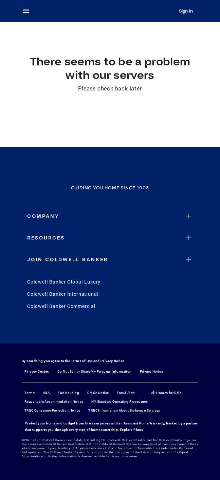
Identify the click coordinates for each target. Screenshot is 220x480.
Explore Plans (131, 429)
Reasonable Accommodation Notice (53, 401)
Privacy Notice (112, 361)
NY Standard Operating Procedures (119, 401)
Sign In (186, 11)
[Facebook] (83, 329)
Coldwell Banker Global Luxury (63, 281)
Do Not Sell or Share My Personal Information (94, 371)
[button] (110, 216)
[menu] (28, 10)
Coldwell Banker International (62, 294)
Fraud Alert (125, 393)
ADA (46, 393)
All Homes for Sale (166, 393)
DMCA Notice (98, 393)
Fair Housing (68, 393)
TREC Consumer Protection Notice (52, 410)
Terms (29, 393)
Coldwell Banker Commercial (61, 306)
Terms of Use (82, 361)
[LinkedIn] (136, 329)
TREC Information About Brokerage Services (124, 410)
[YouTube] (119, 329)
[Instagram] (101, 329)
